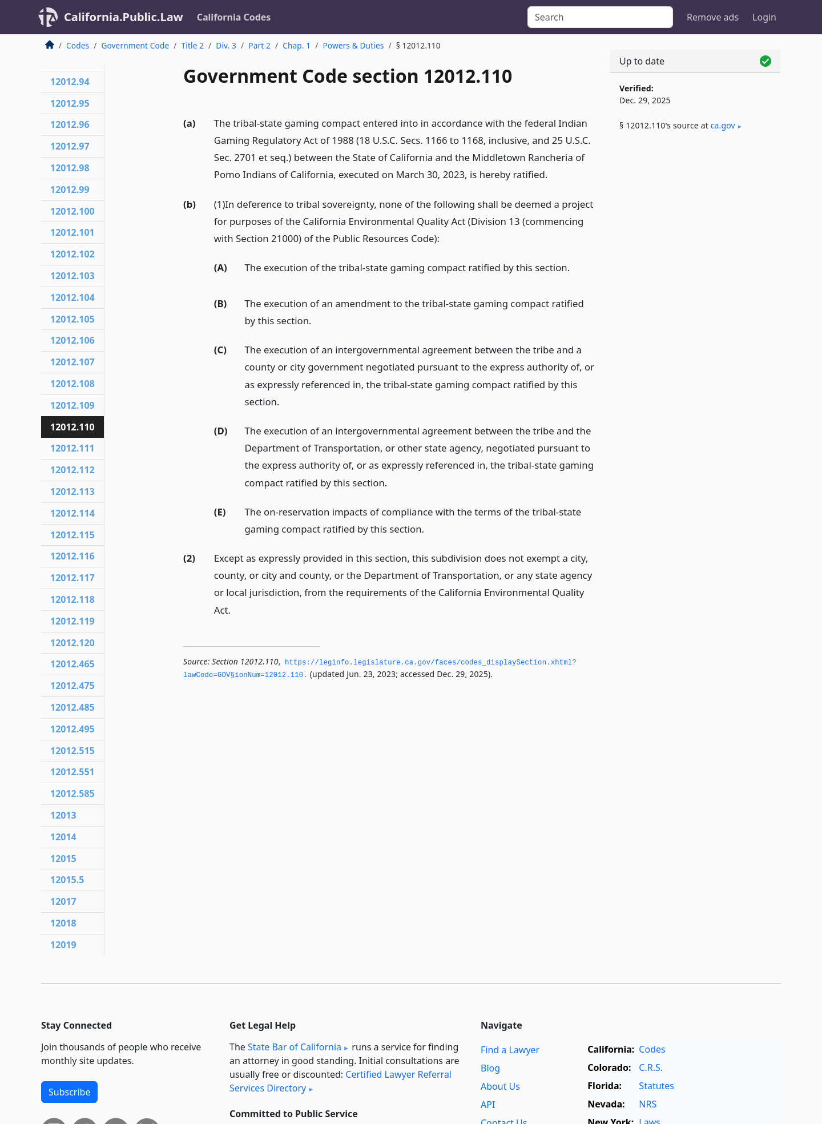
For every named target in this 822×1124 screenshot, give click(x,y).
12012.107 (72, 362)
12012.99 (70, 189)
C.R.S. (651, 1067)
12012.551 (72, 772)
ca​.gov (723, 125)
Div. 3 (226, 45)
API (488, 1104)
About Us (500, 1086)
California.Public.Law (123, 17)
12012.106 (72, 340)
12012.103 (72, 275)
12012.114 (72, 513)
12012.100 (72, 211)
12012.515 (72, 750)
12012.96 (70, 124)
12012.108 (72, 383)
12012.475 (72, 685)
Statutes (656, 1085)
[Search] (600, 17)
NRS (647, 1104)
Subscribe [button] (69, 1092)
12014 (63, 837)
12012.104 (72, 297)
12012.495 (72, 729)
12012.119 (72, 621)
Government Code (135, 45)
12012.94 (70, 81)
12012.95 (70, 103)
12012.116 (72, 556)
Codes (77, 45)
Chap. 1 (297, 45)
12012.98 (70, 168)
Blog (490, 1068)
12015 (63, 858)
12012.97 (70, 146)
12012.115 (72, 535)
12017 (63, 901)
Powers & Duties (353, 45)
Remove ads (713, 17)
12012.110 (72, 427)
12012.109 (72, 405)
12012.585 (72, 793)
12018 (63, 923)
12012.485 (72, 707)
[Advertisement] (695, 329)
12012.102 (72, 254)
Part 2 (259, 45)
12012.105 (72, 319)
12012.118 (72, 599)
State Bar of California (294, 1047)
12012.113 (72, 491)
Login (764, 17)
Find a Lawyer (510, 1050)
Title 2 (193, 45)
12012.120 (72, 642)
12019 (63, 944)
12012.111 (72, 448)
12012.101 (72, 232)
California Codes (234, 17)
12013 (63, 815)
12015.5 (67, 879)
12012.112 (72, 470)
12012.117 (72, 577)
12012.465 (72, 664)
